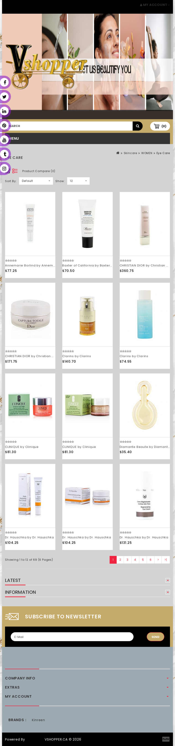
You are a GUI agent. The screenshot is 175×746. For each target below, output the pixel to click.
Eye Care (163, 153)
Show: (60, 181)
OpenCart (35, 739)
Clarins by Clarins (76, 356)
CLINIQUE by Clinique (22, 447)
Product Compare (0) (38, 171)
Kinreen (38, 720)
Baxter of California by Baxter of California (96, 265)
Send (156, 637)
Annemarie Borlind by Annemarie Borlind (38, 265)
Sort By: (11, 181)
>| (166, 560)
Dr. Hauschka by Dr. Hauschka (29, 537)
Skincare (130, 153)
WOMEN (146, 153)
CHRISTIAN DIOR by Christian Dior (146, 265)
